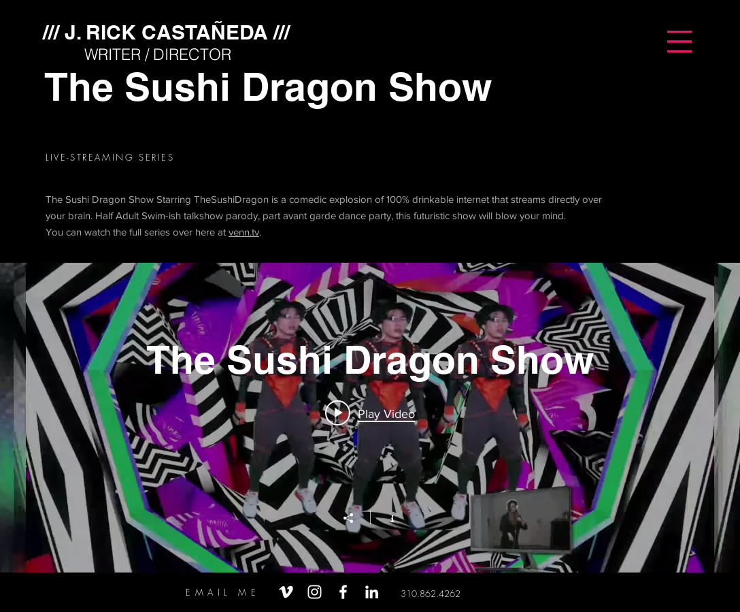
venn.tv (244, 232)
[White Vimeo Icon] (286, 592)
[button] (679, 41)
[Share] (355, 518)
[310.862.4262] (430, 593)
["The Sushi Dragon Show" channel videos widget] (370, 418)
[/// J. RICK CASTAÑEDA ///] (166, 31)
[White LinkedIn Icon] (372, 592)
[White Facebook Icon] (343, 592)
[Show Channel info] (385, 517)
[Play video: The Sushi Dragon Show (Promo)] (370, 413)
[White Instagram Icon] (314, 592)
